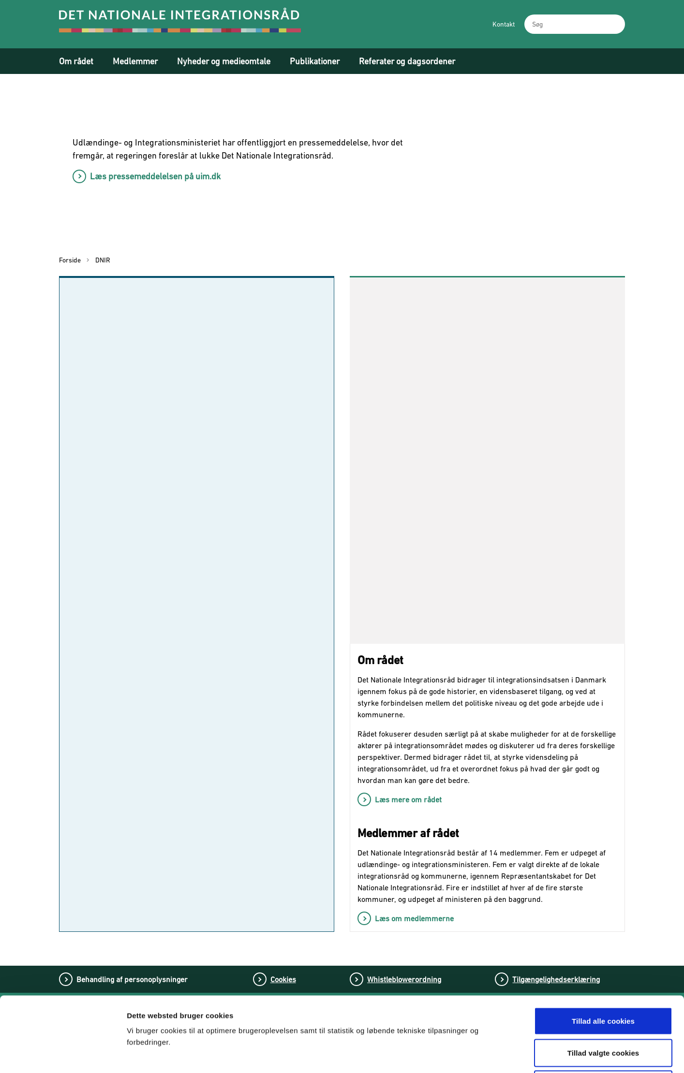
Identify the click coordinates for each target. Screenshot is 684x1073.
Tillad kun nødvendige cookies (603, 1009)
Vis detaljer (506, 1054)
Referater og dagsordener (407, 61)
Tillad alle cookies (603, 946)
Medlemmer (135, 61)
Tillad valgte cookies (603, 978)
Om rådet (76, 61)
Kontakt (503, 24)
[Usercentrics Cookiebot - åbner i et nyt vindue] (62, 1054)
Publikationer (315, 61)
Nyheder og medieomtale (223, 61)
